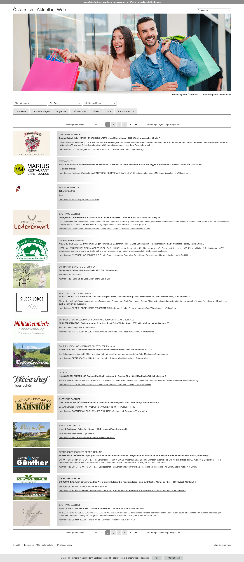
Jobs (108, 111)
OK (156, 558)
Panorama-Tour (126, 111)
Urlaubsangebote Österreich (184, 94)
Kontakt (16, 545)
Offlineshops (79, 111)
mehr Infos (101, 149)
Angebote (61, 111)
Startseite (21, 111)
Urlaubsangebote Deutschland (216, 94)
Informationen (173, 558)
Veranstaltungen (41, 111)
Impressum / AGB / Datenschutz (38, 545)
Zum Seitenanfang (222, 545)
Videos (96, 111)
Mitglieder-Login (64, 545)
